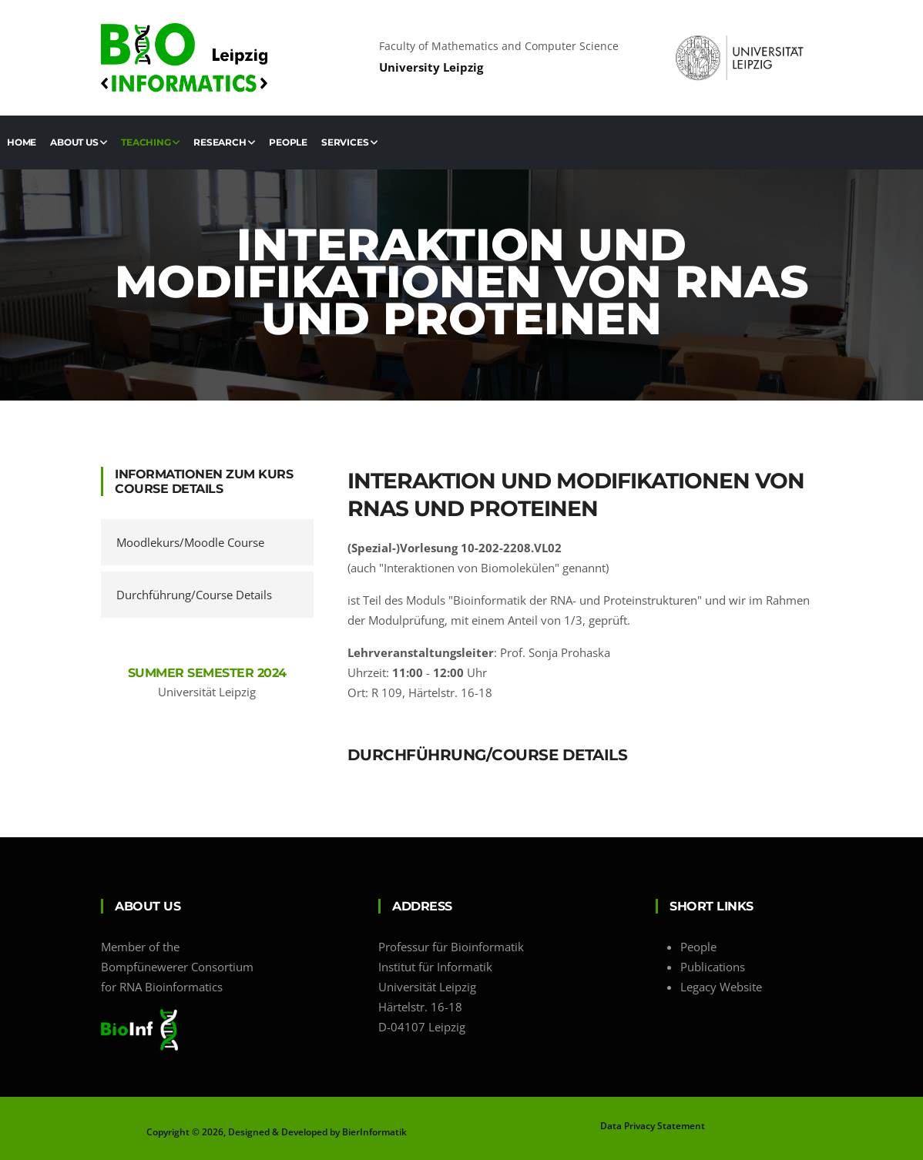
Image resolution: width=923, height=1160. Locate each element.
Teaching (150, 142)
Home (21, 142)
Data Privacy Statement (652, 1125)
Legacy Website (721, 986)
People (288, 142)
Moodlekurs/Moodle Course (190, 542)
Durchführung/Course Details (194, 594)
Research (224, 142)
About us (78, 142)
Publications (712, 966)
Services (349, 142)
